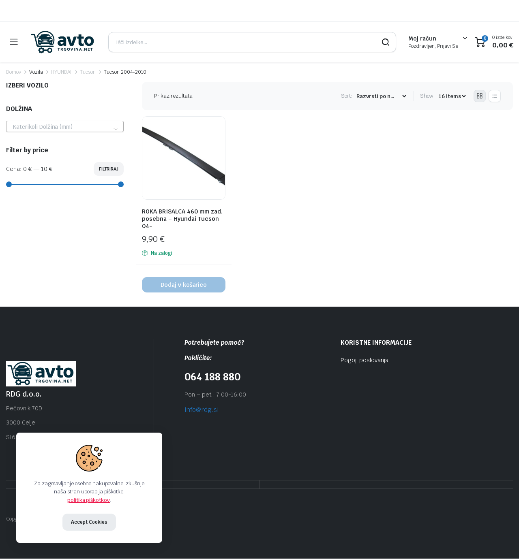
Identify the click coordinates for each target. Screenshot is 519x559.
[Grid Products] (480, 96)
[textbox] (64, 126)
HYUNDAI (61, 72)
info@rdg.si (201, 409)
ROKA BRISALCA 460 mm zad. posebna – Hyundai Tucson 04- (182, 219)
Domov (13, 72)
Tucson (88, 72)
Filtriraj (108, 169)
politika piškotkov (88, 500)
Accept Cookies (89, 522)
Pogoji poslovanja (364, 360)
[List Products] (495, 96)
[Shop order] (381, 96)
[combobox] (65, 126)
